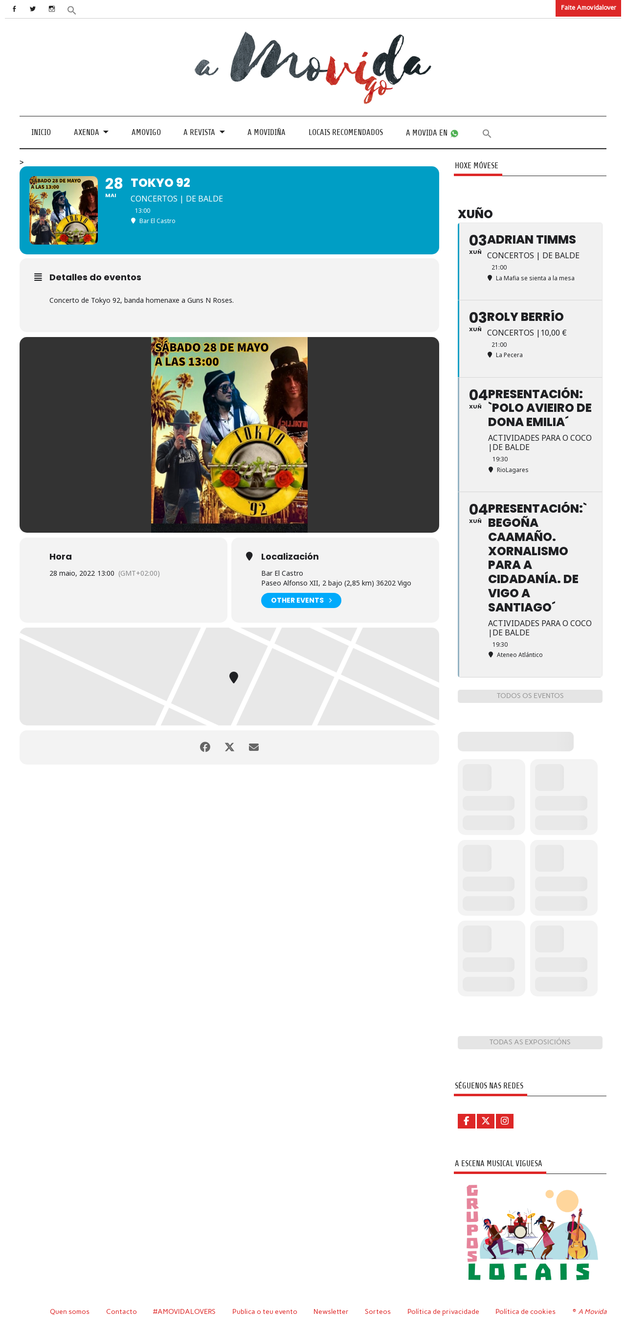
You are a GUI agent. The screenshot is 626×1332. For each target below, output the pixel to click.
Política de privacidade (443, 1311)
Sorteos (378, 1311)
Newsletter (331, 1311)
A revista (199, 132)
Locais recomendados (346, 132)
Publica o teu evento (264, 1311)
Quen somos (69, 1311)
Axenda (86, 132)
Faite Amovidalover (588, 7)
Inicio (41, 132)
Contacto (121, 1311)
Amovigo (146, 132)
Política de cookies (525, 1311)
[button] (72, 9)
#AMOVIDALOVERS (184, 1311)
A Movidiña (266, 132)
